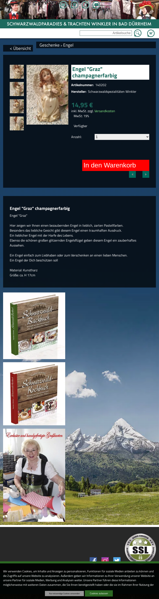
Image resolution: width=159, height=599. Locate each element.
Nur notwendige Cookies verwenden (64, 593)
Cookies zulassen (99, 593)
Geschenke (50, 45)
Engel (68, 45)
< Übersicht (20, 48)
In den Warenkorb (109, 165)
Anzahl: (76, 136)
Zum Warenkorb (151, 30)
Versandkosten (104, 110)
